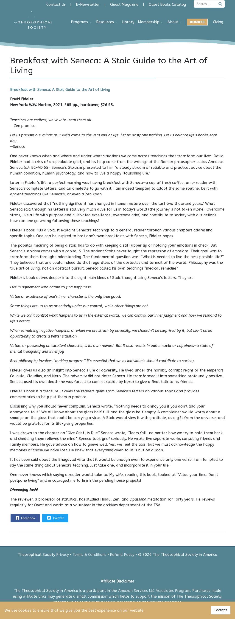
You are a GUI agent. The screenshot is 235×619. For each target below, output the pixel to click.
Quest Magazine (124, 4)
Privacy (62, 554)
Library (128, 22)
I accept (220, 610)
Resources (105, 22)
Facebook (25, 518)
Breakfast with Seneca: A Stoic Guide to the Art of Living (60, 89)
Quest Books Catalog (167, 4)
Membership (148, 22)
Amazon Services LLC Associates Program (154, 590)
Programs (79, 22)
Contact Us (56, 4)
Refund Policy (122, 554)
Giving (218, 22)
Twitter (55, 518)
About (173, 22)
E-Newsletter (88, 4)
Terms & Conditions (89, 554)
